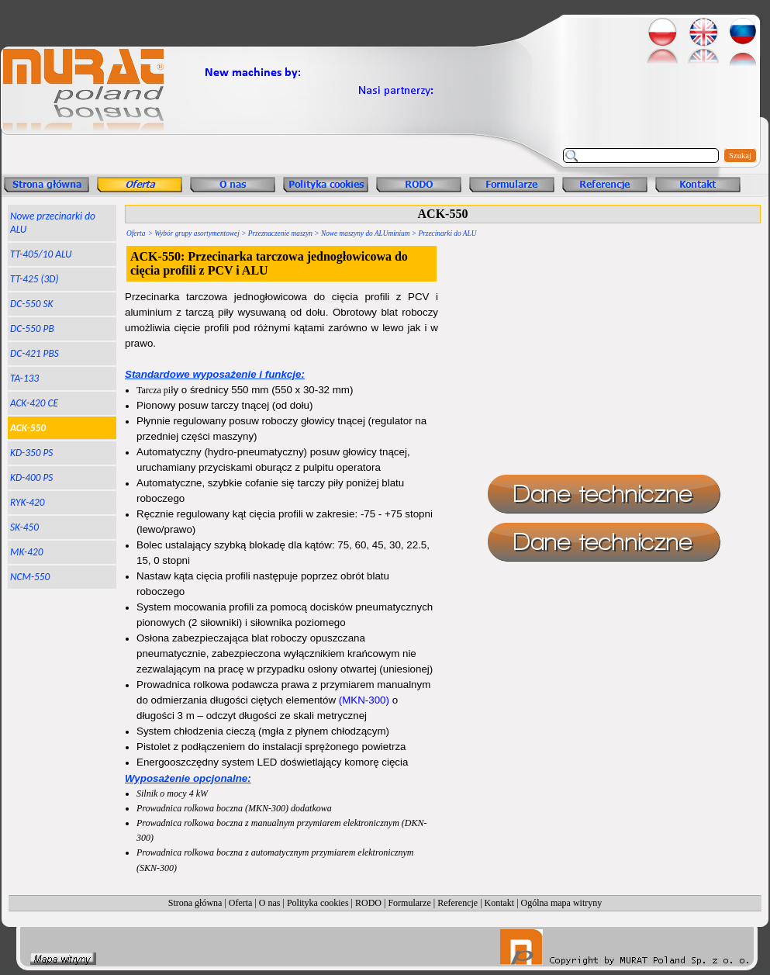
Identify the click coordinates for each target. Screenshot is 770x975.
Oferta (135, 233)
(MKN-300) (364, 700)
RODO (368, 902)
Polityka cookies (318, 902)
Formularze (409, 902)
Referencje (457, 902)
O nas (270, 902)
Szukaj (740, 155)
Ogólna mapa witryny (562, 902)
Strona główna (195, 902)
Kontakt (500, 902)
